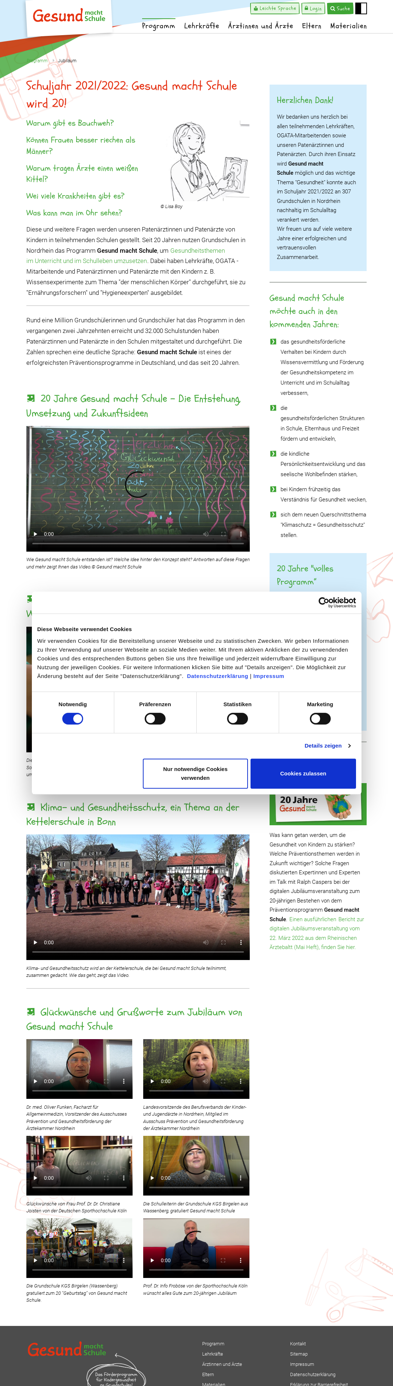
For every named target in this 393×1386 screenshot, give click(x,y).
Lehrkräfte (201, 26)
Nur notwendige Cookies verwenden (195, 773)
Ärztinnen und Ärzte (260, 26)
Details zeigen (323, 745)
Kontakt (298, 1343)
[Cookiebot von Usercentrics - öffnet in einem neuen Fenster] (324, 602)
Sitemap (299, 1354)
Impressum (269, 676)
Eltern (312, 26)
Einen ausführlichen (313, 919)
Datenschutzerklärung (217, 676)
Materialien (348, 26)
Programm (158, 26)
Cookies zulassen (303, 773)
